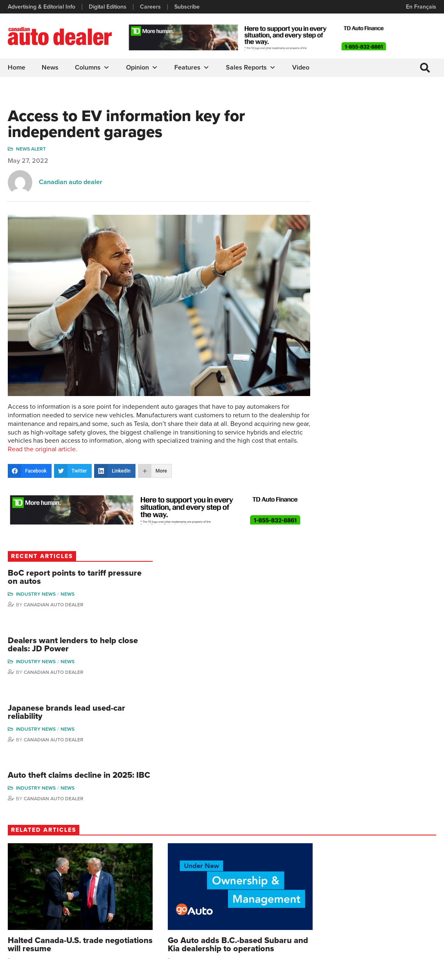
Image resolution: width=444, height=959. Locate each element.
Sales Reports (251, 67)
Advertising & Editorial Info (42, 7)
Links (125, 848)
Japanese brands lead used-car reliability (382, 282)
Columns (92, 67)
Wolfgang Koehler (403, 825)
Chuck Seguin (409, 891)
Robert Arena (358, 836)
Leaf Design (419, 948)
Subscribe (187, 7)
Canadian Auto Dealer (387, 164)
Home (17, 67)
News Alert (31, 151)
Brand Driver (297, 836)
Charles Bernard (362, 848)
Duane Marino (409, 854)
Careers (150, 7)
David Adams (357, 823)
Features (192, 67)
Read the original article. (186, 438)
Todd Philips (407, 866)
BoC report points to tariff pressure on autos (385, 137)
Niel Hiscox (355, 910)
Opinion (142, 67)
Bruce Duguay (359, 885)
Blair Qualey (407, 878)
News (50, 67)
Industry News (369, 153)
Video (301, 67)
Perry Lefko (406, 841)
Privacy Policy (25, 949)
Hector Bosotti (359, 861)
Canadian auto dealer (71, 184)
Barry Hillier (356, 898)
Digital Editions (108, 7)
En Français (421, 6)
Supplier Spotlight (292, 850)
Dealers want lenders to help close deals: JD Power (386, 209)
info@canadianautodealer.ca (53, 826)
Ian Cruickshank (361, 873)
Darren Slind (407, 903)
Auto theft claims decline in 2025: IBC (388, 351)
